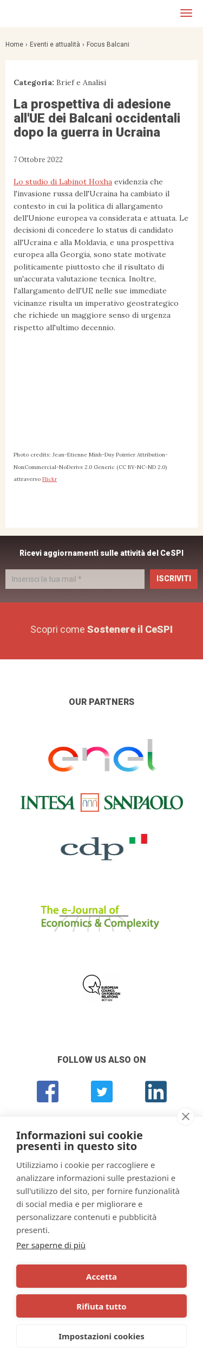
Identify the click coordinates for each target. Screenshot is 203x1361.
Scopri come (101, 629)
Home (14, 44)
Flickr (49, 479)
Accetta (101, 1276)
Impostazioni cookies (101, 1336)
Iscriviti (173, 578)
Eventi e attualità (55, 44)
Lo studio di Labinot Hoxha (63, 182)
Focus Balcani (108, 44)
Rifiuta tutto (101, 1306)
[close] (185, 1116)
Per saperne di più (51, 1245)
